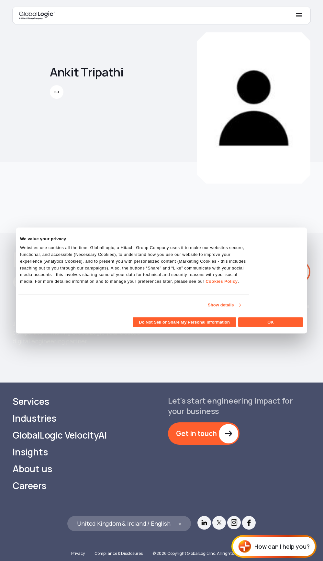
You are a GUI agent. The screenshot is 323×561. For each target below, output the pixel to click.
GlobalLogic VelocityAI (60, 427)
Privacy (78, 545)
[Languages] (129, 515)
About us (32, 460)
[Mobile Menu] (299, 15)
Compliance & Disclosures (119, 545)
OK (270, 321)
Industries (34, 410)
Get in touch (196, 424)
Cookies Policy (222, 281)
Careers (29, 477)
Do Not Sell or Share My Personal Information (184, 321)
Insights (30, 444)
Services (31, 393)
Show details (221, 305)
